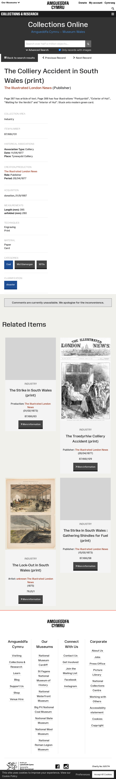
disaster (10, 284)
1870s (42, 264)
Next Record (82, 57)
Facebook (70, 679)
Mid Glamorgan (25, 264)
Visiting (16, 655)
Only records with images (76, 50)
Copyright (97, 725)
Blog (16, 679)
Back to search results (19, 57)
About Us (97, 650)
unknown (21, 578)
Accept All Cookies (103, 774)
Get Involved (70, 662)
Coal (8, 264)
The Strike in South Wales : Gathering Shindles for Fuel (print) (85, 535)
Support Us (17, 686)
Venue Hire (17, 699)
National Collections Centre (97, 686)
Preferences (83, 774)
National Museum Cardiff (43, 660)
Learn (16, 673)
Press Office (97, 663)
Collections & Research (19, 14)
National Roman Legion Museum (43, 745)
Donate (83, 2)
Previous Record (54, 57)
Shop (17, 692)
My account (95, 2)
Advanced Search (37, 50)
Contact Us (70, 655)
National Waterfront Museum (44, 696)
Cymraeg (110, 2)
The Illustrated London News (28, 88)
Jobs (97, 657)
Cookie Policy (9, 776)
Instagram (70, 686)
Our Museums (11, 2)
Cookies (97, 718)
